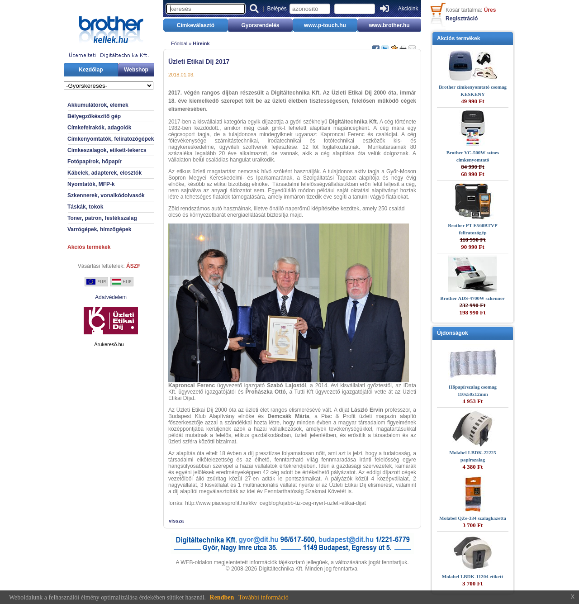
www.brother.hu (389, 25)
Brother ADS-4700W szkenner (472, 298)
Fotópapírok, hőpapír (94, 161)
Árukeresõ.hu (108, 344)
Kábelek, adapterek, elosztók (104, 173)
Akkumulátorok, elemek (97, 105)
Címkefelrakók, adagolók (99, 127)
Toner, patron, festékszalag (102, 218)
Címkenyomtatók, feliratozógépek (110, 139)
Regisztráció (462, 18)
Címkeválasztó (195, 25)
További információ (263, 597)
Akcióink (408, 8)
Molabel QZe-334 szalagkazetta (472, 518)
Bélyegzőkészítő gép (94, 116)
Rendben (222, 597)
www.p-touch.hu (325, 25)
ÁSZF (133, 266)
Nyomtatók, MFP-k (91, 184)
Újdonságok (452, 333)
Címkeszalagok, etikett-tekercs (107, 150)
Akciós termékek (88, 247)
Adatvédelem (111, 297)
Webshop (136, 70)
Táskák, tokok (85, 207)
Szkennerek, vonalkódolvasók (106, 195)
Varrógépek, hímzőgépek (99, 229)
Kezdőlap (91, 70)
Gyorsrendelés (260, 25)
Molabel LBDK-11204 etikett (472, 576)
